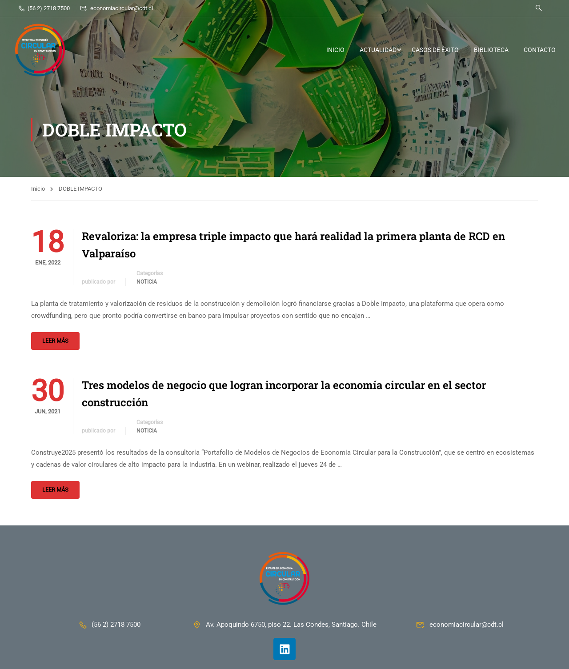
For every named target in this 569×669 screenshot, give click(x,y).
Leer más (55, 340)
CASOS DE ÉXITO (435, 49)
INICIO (335, 49)
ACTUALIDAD (378, 49)
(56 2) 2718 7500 (44, 8)
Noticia (146, 282)
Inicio (38, 188)
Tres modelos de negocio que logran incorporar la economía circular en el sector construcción (284, 393)
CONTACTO (540, 49)
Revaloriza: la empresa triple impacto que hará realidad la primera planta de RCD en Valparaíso (293, 244)
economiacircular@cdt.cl (116, 8)
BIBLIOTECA (491, 49)
